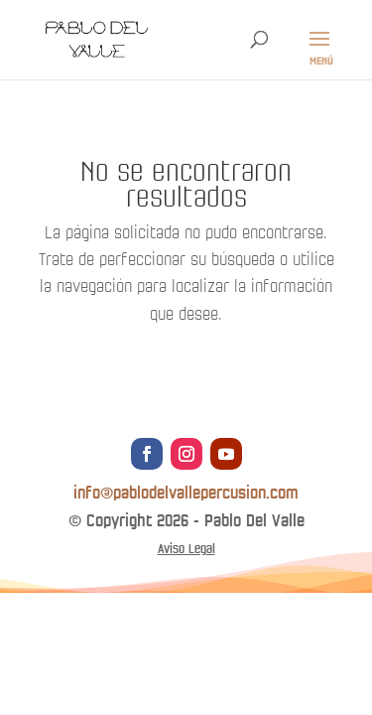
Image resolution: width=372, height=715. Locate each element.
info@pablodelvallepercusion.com (186, 493)
